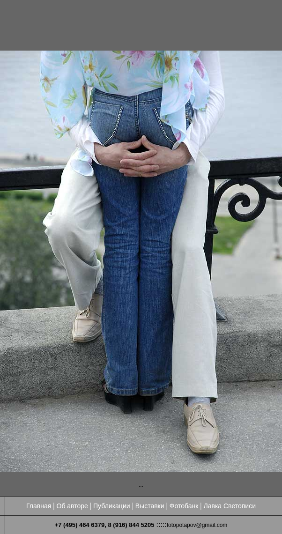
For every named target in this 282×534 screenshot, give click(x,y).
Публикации (111, 506)
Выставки (149, 506)
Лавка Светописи (229, 506)
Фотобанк (184, 506)
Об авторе (72, 506)
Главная (38, 506)
